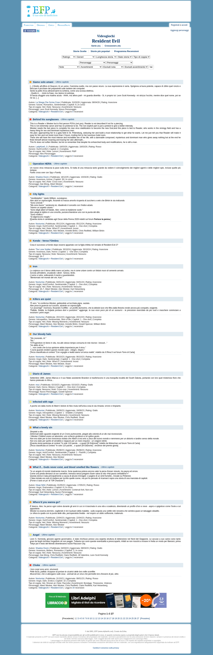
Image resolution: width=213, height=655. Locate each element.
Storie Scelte (80, 51)
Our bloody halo (42, 334)
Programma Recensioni (126, 51)
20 (118, 618)
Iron (35, 266)
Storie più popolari (100, 51)
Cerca (51, 25)
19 (116, 618)
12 (96, 618)
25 (132, 618)
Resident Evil (106, 41)
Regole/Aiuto (64, 25)
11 (94, 618)
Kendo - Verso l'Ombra (46, 240)
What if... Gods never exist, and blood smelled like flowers (66, 467)
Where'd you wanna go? (46, 502)
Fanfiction (28, 25)
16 (107, 618)
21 (121, 618)
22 (124, 618)
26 (135, 618)
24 (130, 618)
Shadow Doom (42, 177)
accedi (184, 25)
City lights (38, 194)
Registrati (175, 25)
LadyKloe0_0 (41, 147)
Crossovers (113, 46)
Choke (36, 565)
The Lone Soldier (43, 249)
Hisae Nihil (40, 485)
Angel (36, 534)
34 (73, 588)
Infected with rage (43, 401)
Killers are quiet (42, 299)
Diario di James (41, 373)
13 (99, 618)
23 (127, 618)
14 (102, 618)
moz (37, 385)
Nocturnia (40, 224)
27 (138, 618)
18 (113, 618)
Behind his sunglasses (46, 119)
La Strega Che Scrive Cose (48, 102)
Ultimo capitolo (62, 82)
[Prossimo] (145, 618)
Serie (96, 46)
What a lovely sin (42, 427)
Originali (41, 25)
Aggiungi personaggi (179, 30)
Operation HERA (42, 163)
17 (110, 618)
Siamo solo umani (43, 82)
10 (91, 618)
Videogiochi (106, 36)
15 (105, 618)
